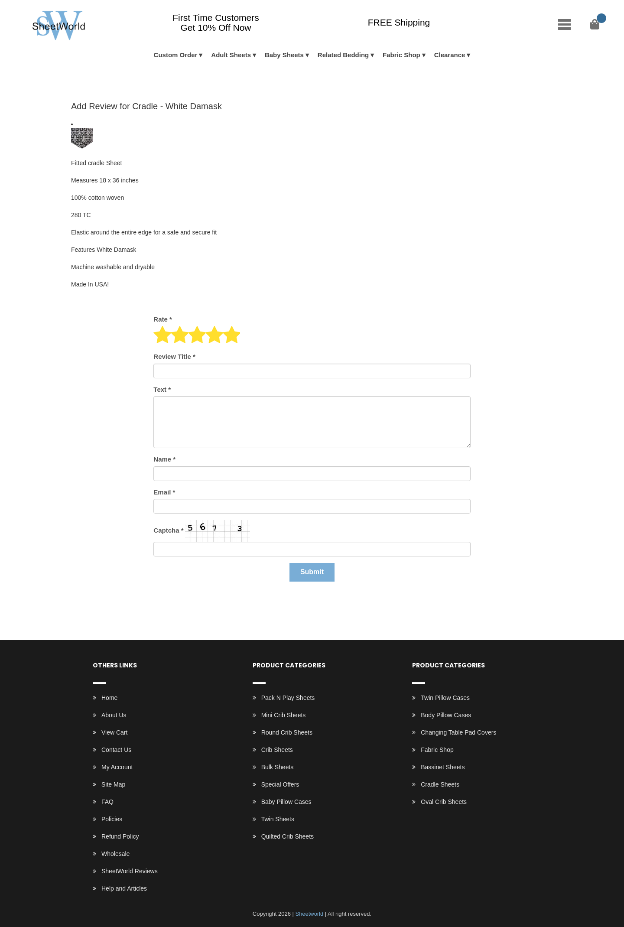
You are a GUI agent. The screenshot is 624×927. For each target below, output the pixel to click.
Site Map (113, 784)
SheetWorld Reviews (129, 871)
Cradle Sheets (440, 784)
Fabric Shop (401, 55)
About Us (114, 715)
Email (164, 492)
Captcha (168, 530)
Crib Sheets (277, 749)
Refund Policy (120, 836)
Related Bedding (343, 55)
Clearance (449, 55)
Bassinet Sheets (443, 767)
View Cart (114, 732)
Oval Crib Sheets (444, 801)
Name (164, 459)
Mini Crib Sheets (283, 715)
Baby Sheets (284, 55)
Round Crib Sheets (286, 732)
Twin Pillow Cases (445, 697)
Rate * (162, 319)
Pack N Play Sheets (288, 697)
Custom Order (176, 55)
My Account (117, 767)
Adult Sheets (231, 55)
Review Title (174, 356)
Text (162, 389)
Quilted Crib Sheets (287, 836)
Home (109, 697)
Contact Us (116, 749)
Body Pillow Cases (446, 715)
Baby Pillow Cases (286, 801)
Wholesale (115, 853)
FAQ (107, 801)
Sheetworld (309, 914)
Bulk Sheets (277, 767)
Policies (111, 819)
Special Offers (280, 784)
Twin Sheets (277, 819)
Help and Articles (124, 888)
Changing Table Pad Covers (458, 732)
